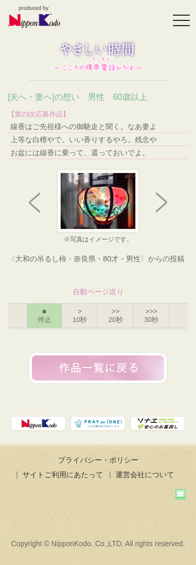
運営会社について (145, 474)
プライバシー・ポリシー (98, 460)
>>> (151, 315)
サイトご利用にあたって (62, 474)
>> (115, 315)
